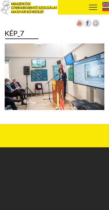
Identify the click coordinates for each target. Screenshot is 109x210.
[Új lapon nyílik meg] (87, 25)
